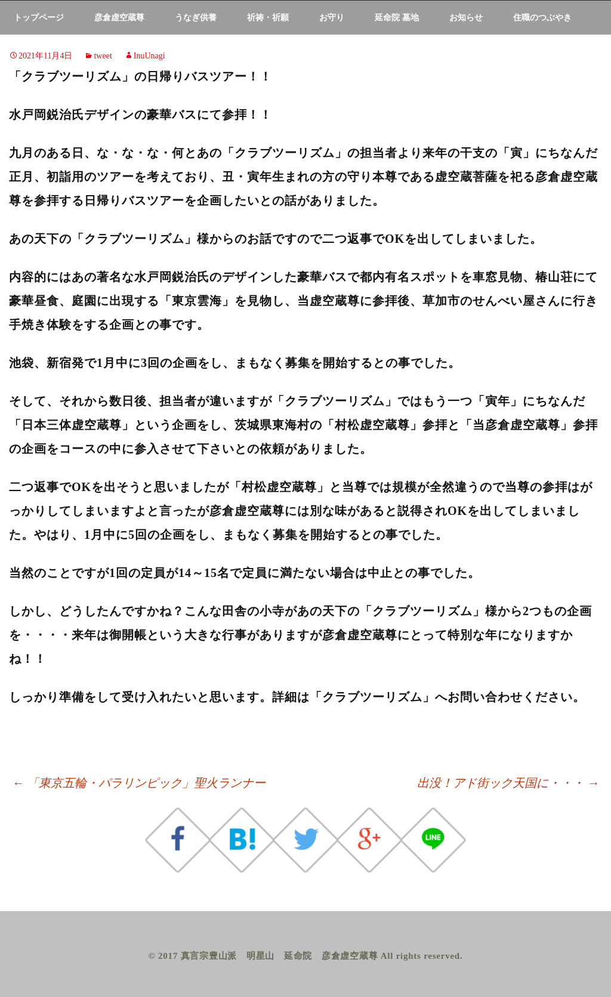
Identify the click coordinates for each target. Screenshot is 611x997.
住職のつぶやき (542, 17)
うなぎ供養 (196, 17)
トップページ (39, 17)
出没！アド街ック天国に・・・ (508, 782)
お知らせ (466, 17)
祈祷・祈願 (268, 17)
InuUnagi (149, 55)
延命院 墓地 (397, 17)
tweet (103, 55)
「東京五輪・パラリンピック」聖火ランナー (139, 782)
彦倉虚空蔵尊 (119, 17)
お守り (331, 17)
